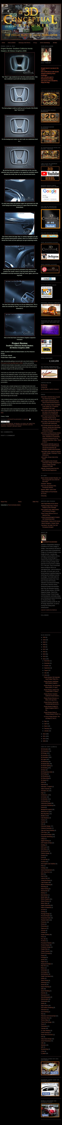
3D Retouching (45, 778)
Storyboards (44, 1001)
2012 (44, 734)
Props (42, 955)
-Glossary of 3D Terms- (24, 42)
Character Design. (46, 826)
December (47, 661)
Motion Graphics (45, 899)
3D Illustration (44, 757)
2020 (44, 642)
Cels (42, 824)
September (47, 668)
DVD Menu (44, 849)
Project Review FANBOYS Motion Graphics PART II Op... (51, 708)
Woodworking (44, 1049)
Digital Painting (45, 840)
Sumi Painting (44, 1011)
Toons (42, 1024)
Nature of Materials (46, 907)
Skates (43, 978)
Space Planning (45, 986)
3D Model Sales (45, 763)
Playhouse (44, 928)
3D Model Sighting (46, 765)
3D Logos (23, 423)
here (2, 412)
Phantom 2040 (45, 920)
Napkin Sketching (45, 905)
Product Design (45, 945)
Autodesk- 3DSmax (46, 483)
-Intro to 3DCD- (12, 42)
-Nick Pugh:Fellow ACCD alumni (49, 503)
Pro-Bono (43, 940)
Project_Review (12, 426)
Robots (43, 968)
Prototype (43, 957)
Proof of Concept (45, 953)
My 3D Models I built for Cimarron (50, 389)
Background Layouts (46, 809)
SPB (42, 988)
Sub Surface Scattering (47, 1007)
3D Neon (43, 770)
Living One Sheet (45, 880)
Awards (43, 807)
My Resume (44, 385)
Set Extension (44, 974)
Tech (42, 1013)
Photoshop (44, 926)
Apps (42, 792)
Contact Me (44, 387)
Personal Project (45, 915)
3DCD (42, 782)
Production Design (46, 947)
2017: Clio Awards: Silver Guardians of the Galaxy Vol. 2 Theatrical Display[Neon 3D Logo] (50, 406)
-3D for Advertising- (45, 42)
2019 (44, 644)
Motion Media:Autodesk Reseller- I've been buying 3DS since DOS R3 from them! (51, 479)
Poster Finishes (45, 934)
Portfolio (43, 932)
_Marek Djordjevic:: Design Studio (50, 523)
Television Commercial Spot (48, 1016)
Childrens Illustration (46, 828)
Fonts (42, 857)
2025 (44, 639)
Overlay (43, 911)
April (45, 723)
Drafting (43, 845)
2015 (44, 654)
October (46, 665)
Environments (44, 851)
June (45, 675)
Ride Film (43, 965)
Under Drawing (45, 1032)
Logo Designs (44, 882)
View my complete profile (49, 610)
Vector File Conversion (47, 1034)
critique (43, 838)
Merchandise (44, 895)
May (45, 721)
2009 (44, 741)
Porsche (43, 930)
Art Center (43, 797)
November (47, 663)
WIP (42, 1047)
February (46, 728)
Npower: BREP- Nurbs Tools (48, 489)
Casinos (43, 820)
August (46, 670)
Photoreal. (43, 922)
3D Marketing (44, 761)
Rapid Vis (43, 961)
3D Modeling (44, 767)
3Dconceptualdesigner (50, 541)
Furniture (43, 861)
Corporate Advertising (46, 836)
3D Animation (9, 423)
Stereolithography (45, 997)
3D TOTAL (44, 493)
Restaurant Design (46, 963)
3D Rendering (44, 776)
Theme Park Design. (46, 1022)
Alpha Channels (45, 788)
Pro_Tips (43, 938)
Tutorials (43, 1028)
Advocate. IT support (46, 786)
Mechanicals (44, 890)
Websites (43, 1045)
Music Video (44, 903)
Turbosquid (44, 1026)
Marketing (43, 886)
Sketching (43, 982)
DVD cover (44, 847)
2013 (44, 658)
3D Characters (45, 751)
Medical (43, 893)
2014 (44, 656)
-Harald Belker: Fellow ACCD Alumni (50, 521)
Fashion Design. (45, 853)
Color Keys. (44, 832)
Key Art (43, 876)
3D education (44, 755)
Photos (43, 924)
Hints (42, 865)
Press (42, 936)
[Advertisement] (14, 488)
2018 (44, 647)
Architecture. (44, 795)
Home (3, 42)
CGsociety (43, 495)
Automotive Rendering (8, 424)
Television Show (45, 1018)
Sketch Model (44, 980)
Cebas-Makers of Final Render (49, 491)
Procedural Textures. (46, 943)
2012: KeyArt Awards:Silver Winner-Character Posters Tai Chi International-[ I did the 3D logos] (50, 417)
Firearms (43, 855)
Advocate (43, 784)
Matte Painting (45, 888)
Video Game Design (46, 1039)
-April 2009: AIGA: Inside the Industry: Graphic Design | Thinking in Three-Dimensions (51, 453)
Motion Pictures (45, 901)
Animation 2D (44, 790)
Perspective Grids (45, 918)
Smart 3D (43, 984)
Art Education (44, 801)
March (46, 726)
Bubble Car (44, 815)
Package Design (45, 913)
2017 (44, 649)
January (46, 731)
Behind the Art (45, 811)
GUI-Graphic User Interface (48, 863)
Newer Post (4, 501)
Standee (43, 993)
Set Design (44, 972)
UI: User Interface (45, 1030)
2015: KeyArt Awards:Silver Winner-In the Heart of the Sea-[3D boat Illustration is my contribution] (51, 412)
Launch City (44, 878)
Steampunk (44, 995)
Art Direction (31, 423)
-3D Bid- (55, 42)
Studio (42, 1003)
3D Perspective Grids (46, 772)
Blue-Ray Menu (45, 813)
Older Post (35, 501)
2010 (44, 738)
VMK (42, 1043)
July (45, 672)
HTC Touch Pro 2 (45, 872)
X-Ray (42, 1051)
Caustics (43, 822)
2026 (44, 637)
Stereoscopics (45, 999)
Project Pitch (44, 949)
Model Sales (44, 897)
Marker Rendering (46, 884)
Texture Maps (44, 1020)
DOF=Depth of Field (46, 842)
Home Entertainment (46, 870)
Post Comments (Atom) (14, 505)
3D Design (17, 423)
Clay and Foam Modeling (47, 830)
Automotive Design (46, 803)
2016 (44, 651)
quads (19, 426)
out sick (43, 909)
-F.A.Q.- (35, 42)
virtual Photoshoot (46, 1041)
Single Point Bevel (46, 976)
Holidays (43, 868)
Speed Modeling (45, 990)
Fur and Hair (44, 859)
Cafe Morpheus (45, 817)
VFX (42, 1036)
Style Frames (44, 1005)
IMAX (42, 874)
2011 (44, 736)
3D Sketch (43, 780)
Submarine (44, 1009)
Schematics (44, 970)
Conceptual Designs (21, 424)
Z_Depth (43, 1053)
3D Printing (44, 774)
